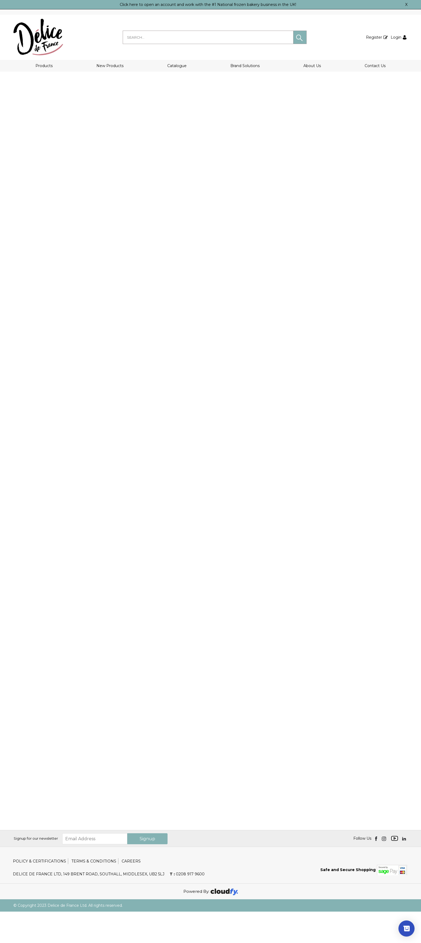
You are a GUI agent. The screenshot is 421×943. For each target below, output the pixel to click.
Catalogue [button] (177, 65)
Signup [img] (147, 870)
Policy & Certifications (39, 892)
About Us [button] (312, 65)
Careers (131, 892)
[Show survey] (406, 928)
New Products (110, 65)
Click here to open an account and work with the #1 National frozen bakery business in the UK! (208, 4)
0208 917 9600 (187, 905)
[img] (376, 870)
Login (396, 37)
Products (44, 65)
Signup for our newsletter (36, 870)
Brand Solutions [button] (245, 65)
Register (374, 37)
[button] (300, 37)
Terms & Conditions (93, 892)
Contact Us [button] (375, 65)
